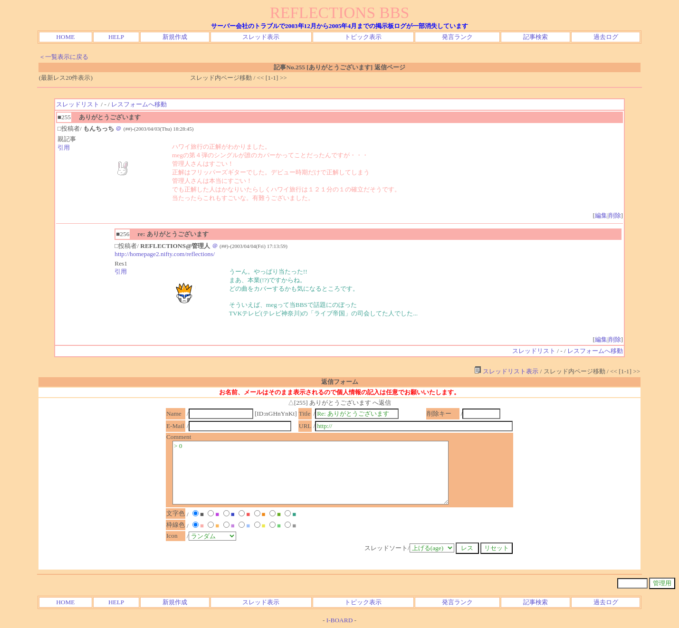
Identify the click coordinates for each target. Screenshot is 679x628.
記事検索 (535, 36)
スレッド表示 (260, 36)
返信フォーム (339, 381)
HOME (65, 36)
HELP (116, 36)
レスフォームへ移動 (139, 104)
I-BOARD (339, 620)
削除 (615, 215)
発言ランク (457, 36)
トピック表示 (363, 36)
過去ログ (605, 36)
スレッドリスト (77, 104)
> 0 (310, 472)
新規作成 (175, 36)
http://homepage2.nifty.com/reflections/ (165, 253)
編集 (601, 215)
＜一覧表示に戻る (63, 56)
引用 (63, 147)
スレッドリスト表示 (506, 371)
